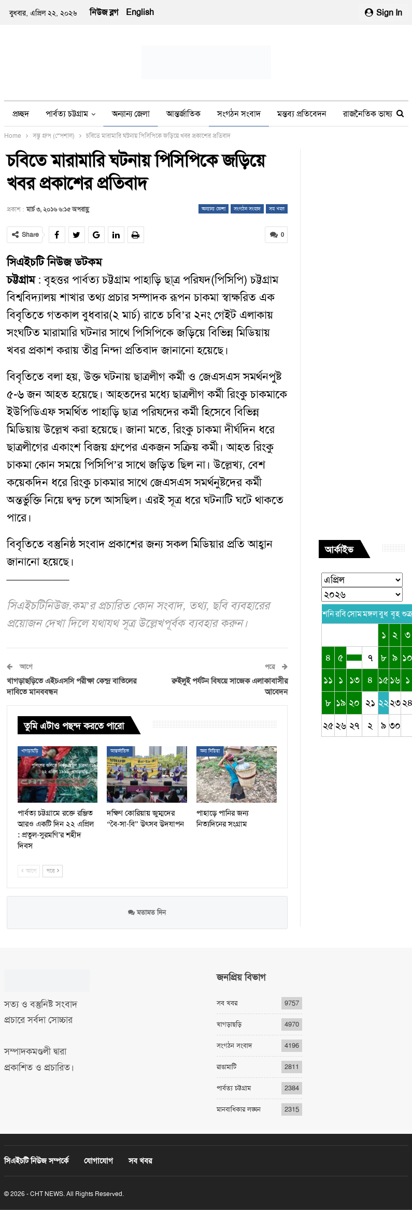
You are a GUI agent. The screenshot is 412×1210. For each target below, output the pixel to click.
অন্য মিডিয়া (210, 751)
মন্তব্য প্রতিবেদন (301, 113)
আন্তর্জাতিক (183, 113)
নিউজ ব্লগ (104, 12)
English (140, 12)
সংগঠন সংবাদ (239, 113)
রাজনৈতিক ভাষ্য (367, 113)
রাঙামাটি (226, 1066)
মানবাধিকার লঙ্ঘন (239, 1109)
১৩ (354, 680)
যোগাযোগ (98, 1161)
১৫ (383, 680)
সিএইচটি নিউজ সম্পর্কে (36, 1161)
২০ (354, 702)
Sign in (383, 12)
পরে (52, 870)
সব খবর (277, 208)
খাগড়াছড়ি (29, 751)
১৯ (341, 702)
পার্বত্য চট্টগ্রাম (67, 113)
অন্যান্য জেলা (131, 113)
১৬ (395, 680)
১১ (328, 680)
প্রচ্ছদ (20, 113)
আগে (28, 870)
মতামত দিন (147, 912)
